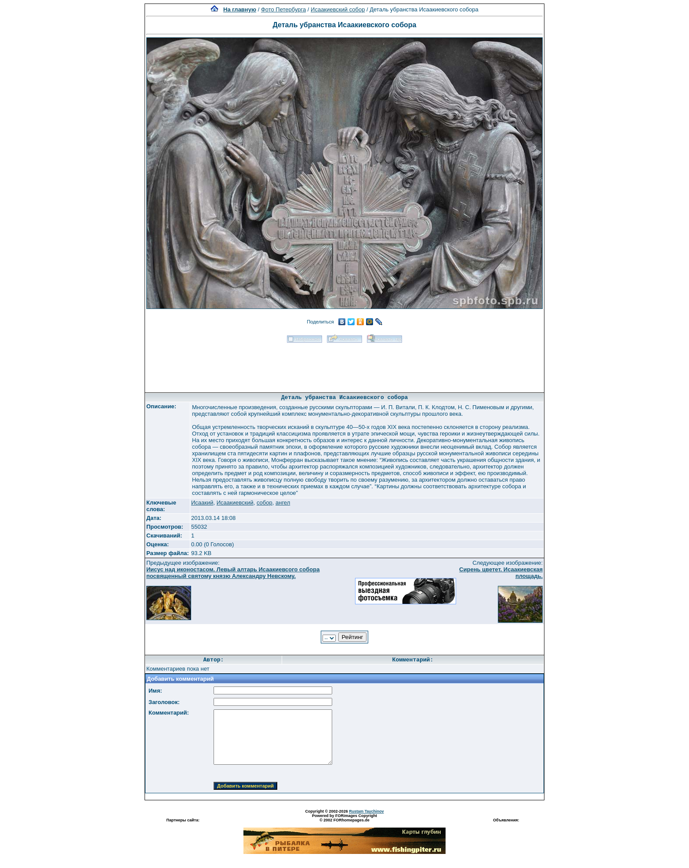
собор (264, 502)
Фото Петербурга (283, 9)
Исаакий (202, 502)
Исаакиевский (235, 502)
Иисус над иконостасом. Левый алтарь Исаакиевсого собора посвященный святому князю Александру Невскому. (232, 572)
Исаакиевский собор (338, 9)
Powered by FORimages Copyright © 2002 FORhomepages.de (344, 818)
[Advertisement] (344, 365)
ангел (283, 502)
